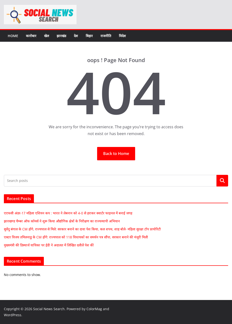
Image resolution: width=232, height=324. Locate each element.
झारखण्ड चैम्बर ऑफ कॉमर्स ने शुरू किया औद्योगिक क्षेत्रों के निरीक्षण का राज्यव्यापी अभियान (62, 221)
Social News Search (49, 309)
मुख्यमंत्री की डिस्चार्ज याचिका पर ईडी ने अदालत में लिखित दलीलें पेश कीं (49, 245)
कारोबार (31, 35)
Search (222, 180)
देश (76, 35)
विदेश (122, 35)
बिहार (89, 35)
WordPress (12, 315)
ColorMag (94, 309)
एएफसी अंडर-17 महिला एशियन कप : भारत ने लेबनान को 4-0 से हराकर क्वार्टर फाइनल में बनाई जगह (68, 213)
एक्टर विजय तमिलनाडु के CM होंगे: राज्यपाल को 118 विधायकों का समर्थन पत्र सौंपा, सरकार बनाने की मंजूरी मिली (76, 237)
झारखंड (61, 35)
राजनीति (106, 35)
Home (13, 35)
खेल (46, 35)
